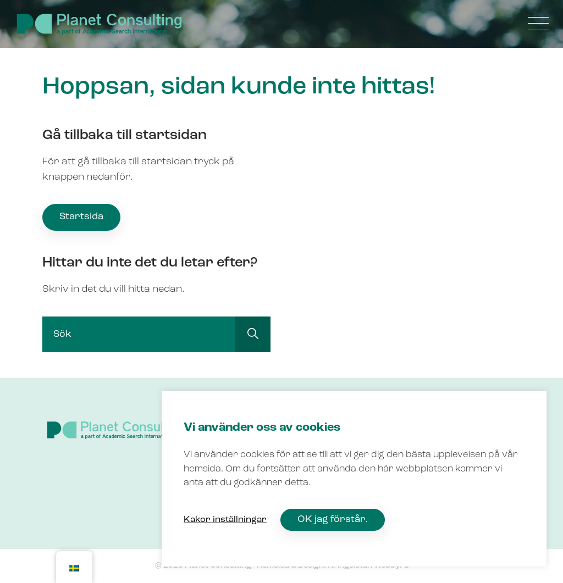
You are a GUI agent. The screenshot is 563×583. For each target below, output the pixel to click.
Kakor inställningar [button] (225, 519)
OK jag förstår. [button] (332, 519)
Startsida (81, 216)
